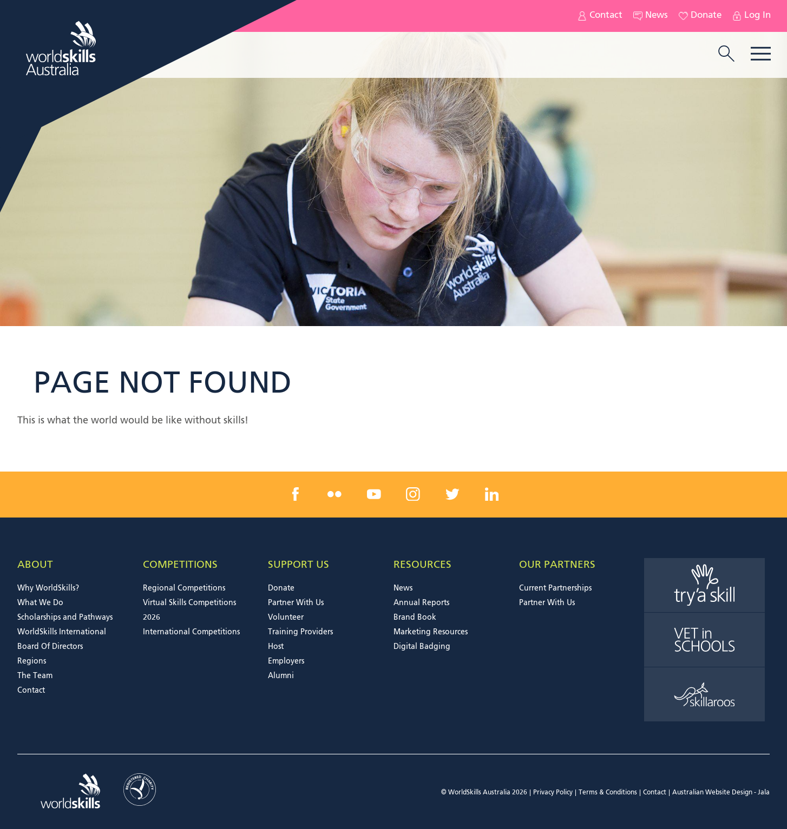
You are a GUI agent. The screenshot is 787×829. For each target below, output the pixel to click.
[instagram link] (413, 494)
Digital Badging (422, 647)
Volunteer (286, 617)
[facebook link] (295, 494)
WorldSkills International (61, 632)
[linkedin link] (491, 494)
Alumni (281, 676)
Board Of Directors (50, 647)
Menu (761, 54)
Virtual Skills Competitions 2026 (189, 610)
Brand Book (415, 617)
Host (276, 647)
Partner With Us (296, 603)
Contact (600, 16)
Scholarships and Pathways (65, 617)
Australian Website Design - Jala (721, 793)
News (650, 16)
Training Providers (300, 632)
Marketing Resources (431, 632)
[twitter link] (452, 494)
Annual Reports (421, 603)
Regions (31, 661)
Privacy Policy (553, 793)
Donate (700, 16)
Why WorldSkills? (48, 588)
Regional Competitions (184, 588)
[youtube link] (374, 494)
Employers (286, 661)
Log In (751, 16)
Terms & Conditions (608, 793)
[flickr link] (334, 494)
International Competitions (191, 632)
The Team (35, 676)
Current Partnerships (555, 588)
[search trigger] (726, 54)
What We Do (40, 603)
